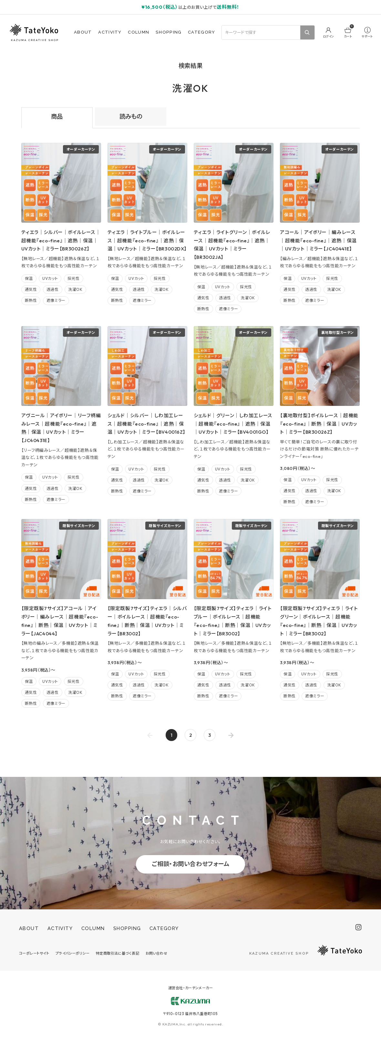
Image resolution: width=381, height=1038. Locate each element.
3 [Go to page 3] (209, 735)
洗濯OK (75, 289)
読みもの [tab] (130, 116)
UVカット (50, 278)
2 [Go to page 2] (190, 735)
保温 (29, 278)
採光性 (73, 278)
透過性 (52, 289)
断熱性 (31, 300)
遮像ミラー (56, 300)
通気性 (31, 289)
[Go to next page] (231, 735)
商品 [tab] (57, 116)
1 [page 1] (171, 735)
